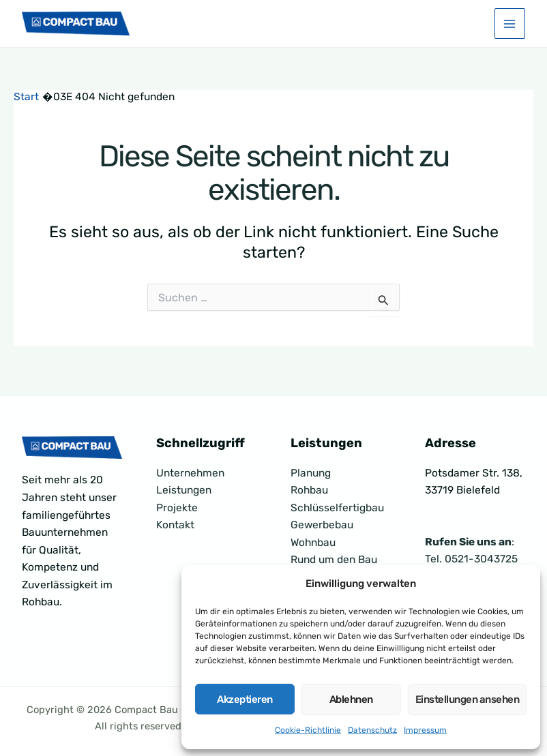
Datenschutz (372, 730)
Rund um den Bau (334, 560)
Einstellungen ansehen (467, 699)
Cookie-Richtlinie (308, 730)
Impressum (425, 730)
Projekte (177, 508)
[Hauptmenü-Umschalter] (509, 26)
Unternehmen (190, 473)
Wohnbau (313, 542)
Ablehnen (351, 699)
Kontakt (175, 525)
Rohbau (309, 490)
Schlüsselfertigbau (337, 508)
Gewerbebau (322, 525)
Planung (311, 473)
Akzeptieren (245, 699)
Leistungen (183, 490)
